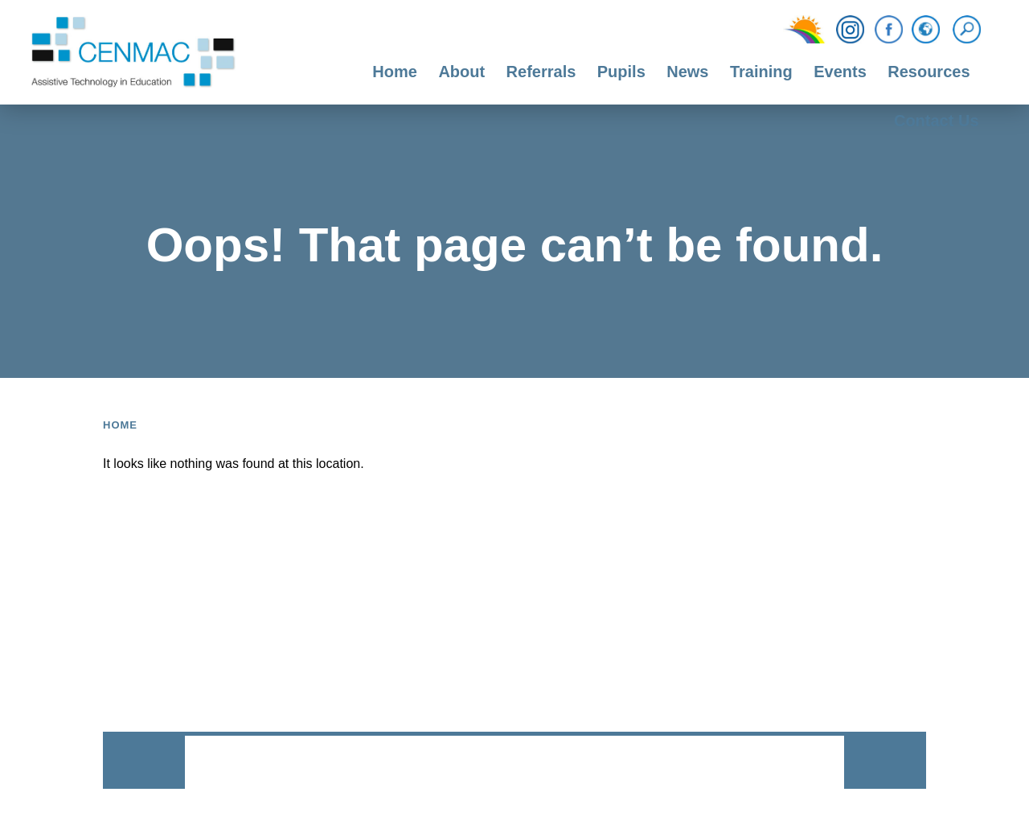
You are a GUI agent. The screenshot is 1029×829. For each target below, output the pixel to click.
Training (761, 71)
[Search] (970, 30)
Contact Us (936, 120)
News (687, 71)
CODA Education (801, 763)
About (461, 71)
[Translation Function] (926, 30)
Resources (929, 71)
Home (394, 71)
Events (840, 71)
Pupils (621, 71)
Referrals (541, 71)
